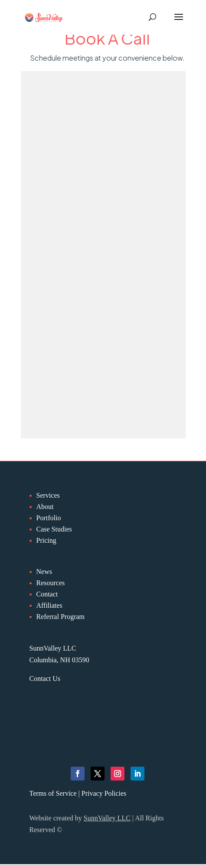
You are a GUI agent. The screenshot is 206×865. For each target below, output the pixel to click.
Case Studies (54, 529)
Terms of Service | (55, 793)
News (44, 571)
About (45, 506)
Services (48, 495)
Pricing (46, 540)
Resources (50, 582)
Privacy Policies (104, 793)
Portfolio (48, 518)
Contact (47, 594)
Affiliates (49, 605)
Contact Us (45, 678)
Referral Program (60, 616)
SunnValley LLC (107, 818)
